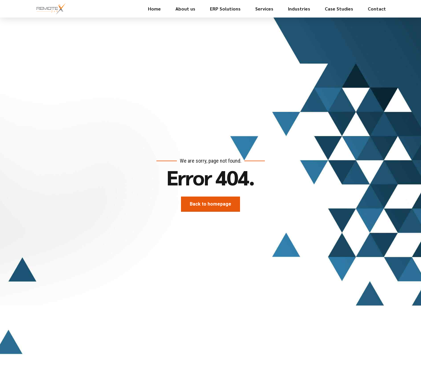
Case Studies (339, 9)
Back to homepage (210, 204)
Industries (299, 9)
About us (185, 9)
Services (264, 9)
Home (154, 9)
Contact (377, 9)
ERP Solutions (225, 9)
